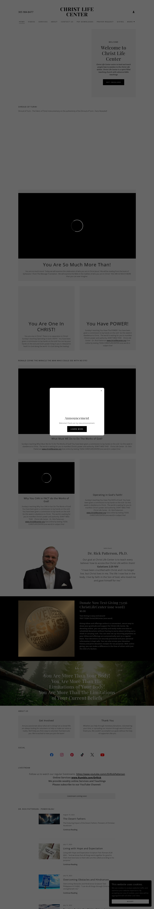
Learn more (77, 429)
